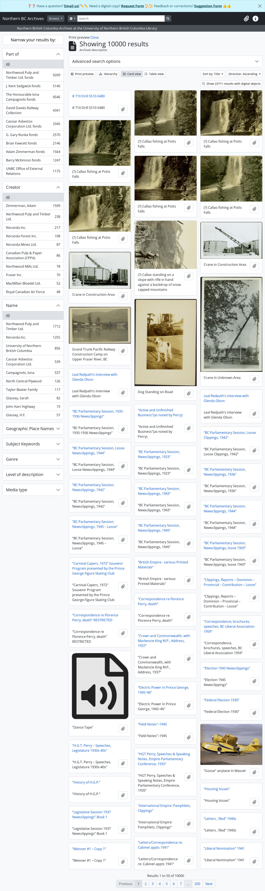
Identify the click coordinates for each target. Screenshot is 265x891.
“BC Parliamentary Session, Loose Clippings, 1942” (230, 435)
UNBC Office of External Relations (33, 171)
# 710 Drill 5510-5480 (88, 96)
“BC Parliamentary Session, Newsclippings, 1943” (159, 491)
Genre (12, 459)
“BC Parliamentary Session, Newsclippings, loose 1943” (225, 545)
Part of (12, 54)
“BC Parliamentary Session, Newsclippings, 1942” (93, 487)
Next (209, 883)
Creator (13, 187)
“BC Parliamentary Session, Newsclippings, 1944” (225, 508)
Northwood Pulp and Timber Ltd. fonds (33, 75)
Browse (54, 18)
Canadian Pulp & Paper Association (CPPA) (33, 255)
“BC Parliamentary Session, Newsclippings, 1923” (159, 454)
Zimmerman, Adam (33, 206)
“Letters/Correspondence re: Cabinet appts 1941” (160, 845)
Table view (154, 74)
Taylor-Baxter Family (33, 390)
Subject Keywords (23, 444)
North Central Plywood (33, 382)
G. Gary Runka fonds (33, 135)
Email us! (71, 6)
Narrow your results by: (33, 40)
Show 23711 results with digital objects (231, 84)
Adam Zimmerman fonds (33, 152)
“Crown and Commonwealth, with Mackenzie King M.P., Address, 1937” (164, 640)
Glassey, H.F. (33, 416)
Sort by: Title (212, 74)
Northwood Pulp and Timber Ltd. (33, 216)
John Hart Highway (33, 407)
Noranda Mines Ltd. (33, 245)
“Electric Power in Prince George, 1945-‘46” (163, 690)
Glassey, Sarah (33, 399)
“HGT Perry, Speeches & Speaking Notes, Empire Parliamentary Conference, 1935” (164, 759)
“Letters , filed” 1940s (220, 818)
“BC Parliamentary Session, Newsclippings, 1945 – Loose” (95, 524)
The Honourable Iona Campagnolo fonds (33, 97)
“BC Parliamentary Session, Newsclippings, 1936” (225, 472)
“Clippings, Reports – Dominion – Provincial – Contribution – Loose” (230, 582)
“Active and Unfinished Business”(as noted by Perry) (160, 412)
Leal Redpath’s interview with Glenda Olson (94, 377)
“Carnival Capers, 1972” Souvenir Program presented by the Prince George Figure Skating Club (98, 568)
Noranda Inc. (33, 228)
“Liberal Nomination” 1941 (224, 848)
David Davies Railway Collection (33, 110)
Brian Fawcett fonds (33, 144)
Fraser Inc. (33, 275)
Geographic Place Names (30, 428)
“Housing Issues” (217, 789)
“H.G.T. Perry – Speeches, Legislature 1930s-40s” (91, 748)
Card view (132, 74)
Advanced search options (96, 61)
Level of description (24, 474)
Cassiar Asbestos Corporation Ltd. (33, 361)
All (8, 64)
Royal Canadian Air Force (33, 292)
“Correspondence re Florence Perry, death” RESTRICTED (95, 617)
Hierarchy (108, 74)
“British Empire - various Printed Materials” (163, 564)
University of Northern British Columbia (33, 348)
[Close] (260, 6)
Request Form (132, 6)
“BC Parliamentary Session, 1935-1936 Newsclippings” (98, 414)
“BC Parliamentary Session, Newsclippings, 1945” (159, 528)
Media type (16, 490)
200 (197, 883)
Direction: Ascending (243, 74)
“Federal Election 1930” (221, 700)
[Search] (121, 18)
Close (94, 37)
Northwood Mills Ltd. (33, 267)
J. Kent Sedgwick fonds (33, 86)
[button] (246, 18)
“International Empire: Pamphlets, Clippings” (164, 808)
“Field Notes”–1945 (152, 724)
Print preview (82, 74)
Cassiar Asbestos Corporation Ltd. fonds (33, 124)
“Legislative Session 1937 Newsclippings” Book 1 (91, 814)
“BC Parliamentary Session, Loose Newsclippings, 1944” (98, 450)
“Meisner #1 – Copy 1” (89, 849)
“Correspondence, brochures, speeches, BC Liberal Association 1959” (229, 626)
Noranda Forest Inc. (33, 237)
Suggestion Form (208, 6)
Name (12, 305)
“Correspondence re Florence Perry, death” (161, 601)
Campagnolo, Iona (33, 373)
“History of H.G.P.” (86, 782)
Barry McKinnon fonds (33, 161)
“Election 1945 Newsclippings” (227, 668)
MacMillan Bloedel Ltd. (33, 284)
